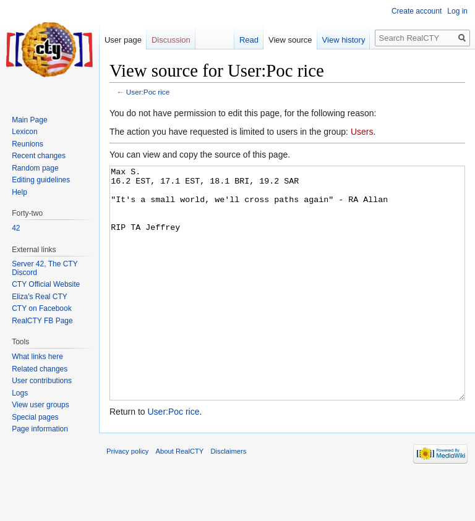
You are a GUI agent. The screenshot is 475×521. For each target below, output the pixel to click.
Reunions (27, 144)
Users (362, 132)
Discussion (171, 39)
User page (123, 39)
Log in (457, 11)
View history (344, 39)
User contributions (42, 380)
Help (19, 192)
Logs (20, 393)
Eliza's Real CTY (39, 296)
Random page (35, 168)
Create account (417, 11)
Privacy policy (127, 497)
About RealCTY (180, 497)
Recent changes (39, 155)
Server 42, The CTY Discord (44, 268)
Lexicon (24, 131)
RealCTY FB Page (42, 320)
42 (16, 228)
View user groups (40, 404)
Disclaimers (229, 497)
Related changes (39, 369)
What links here (37, 356)
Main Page (29, 120)
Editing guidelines (41, 180)
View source (290, 39)
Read (249, 39)
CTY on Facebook (42, 308)
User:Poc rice (148, 92)
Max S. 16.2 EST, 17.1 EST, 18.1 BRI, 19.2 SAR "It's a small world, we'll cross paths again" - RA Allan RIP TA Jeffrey (287, 306)
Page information (40, 429)
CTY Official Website (46, 284)
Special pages (35, 417)
